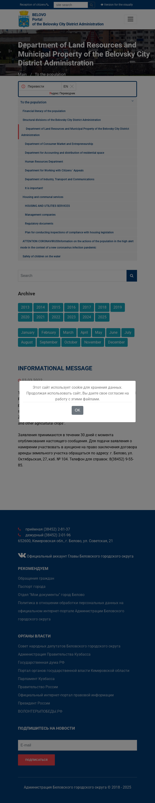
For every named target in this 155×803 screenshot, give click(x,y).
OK (77, 410)
